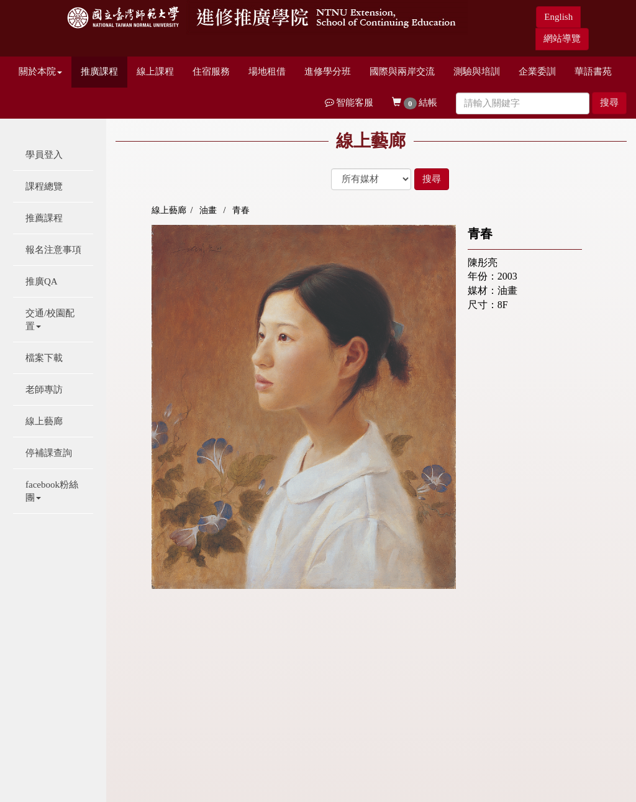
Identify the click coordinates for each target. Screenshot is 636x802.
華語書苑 (593, 71)
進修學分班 (327, 71)
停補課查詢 (48, 453)
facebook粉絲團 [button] (51, 491)
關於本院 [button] (40, 71)
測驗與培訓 (476, 71)
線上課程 (155, 71)
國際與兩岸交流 (402, 71)
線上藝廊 (44, 421)
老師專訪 (44, 389)
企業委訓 (537, 71)
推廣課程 (99, 71)
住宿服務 (211, 71)
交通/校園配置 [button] (50, 319)
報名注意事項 (53, 250)
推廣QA (41, 281)
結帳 (414, 103)
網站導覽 (562, 38)
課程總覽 (44, 186)
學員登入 (44, 155)
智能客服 (349, 102)
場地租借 (267, 71)
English (558, 17)
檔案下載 (44, 358)
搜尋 (609, 102)
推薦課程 (44, 218)
